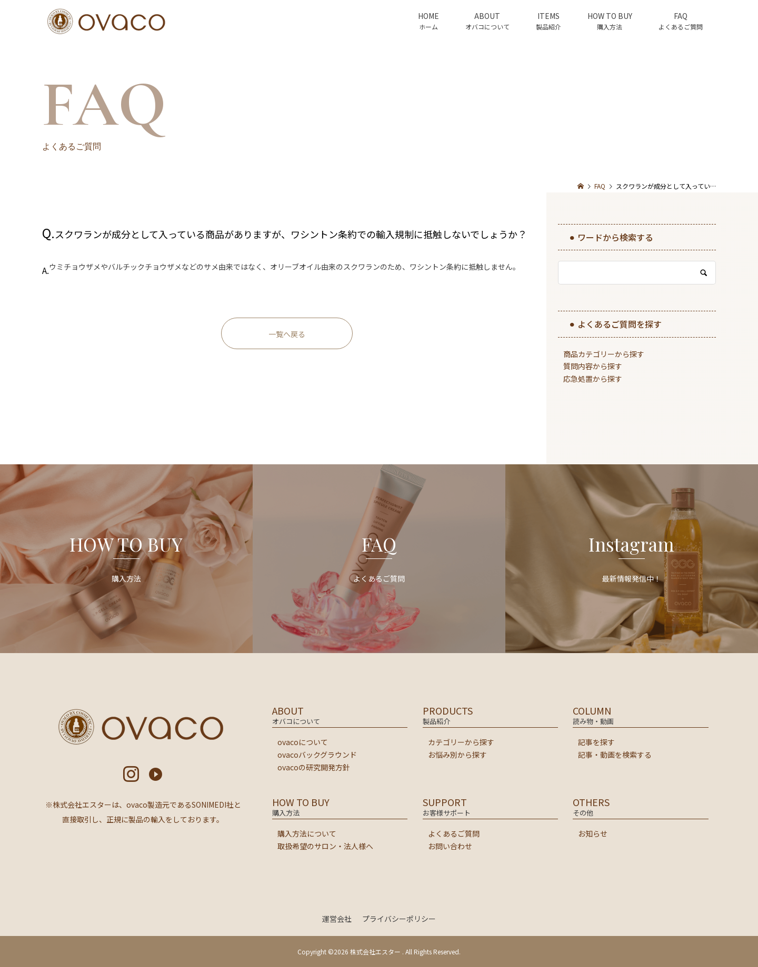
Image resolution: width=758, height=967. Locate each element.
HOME (428, 16)
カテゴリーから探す (461, 742)
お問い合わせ (450, 846)
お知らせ (592, 833)
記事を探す (596, 742)
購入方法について (306, 833)
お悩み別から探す (457, 754)
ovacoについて (302, 742)
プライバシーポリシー (399, 918)
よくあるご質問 (454, 833)
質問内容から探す (592, 366)
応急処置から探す (592, 378)
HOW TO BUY (609, 16)
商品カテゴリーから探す (603, 354)
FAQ (680, 16)
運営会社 (337, 918)
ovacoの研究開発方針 (313, 767)
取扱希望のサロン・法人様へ (325, 846)
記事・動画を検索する (615, 754)
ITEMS (548, 16)
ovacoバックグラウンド (317, 754)
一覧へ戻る (286, 334)
